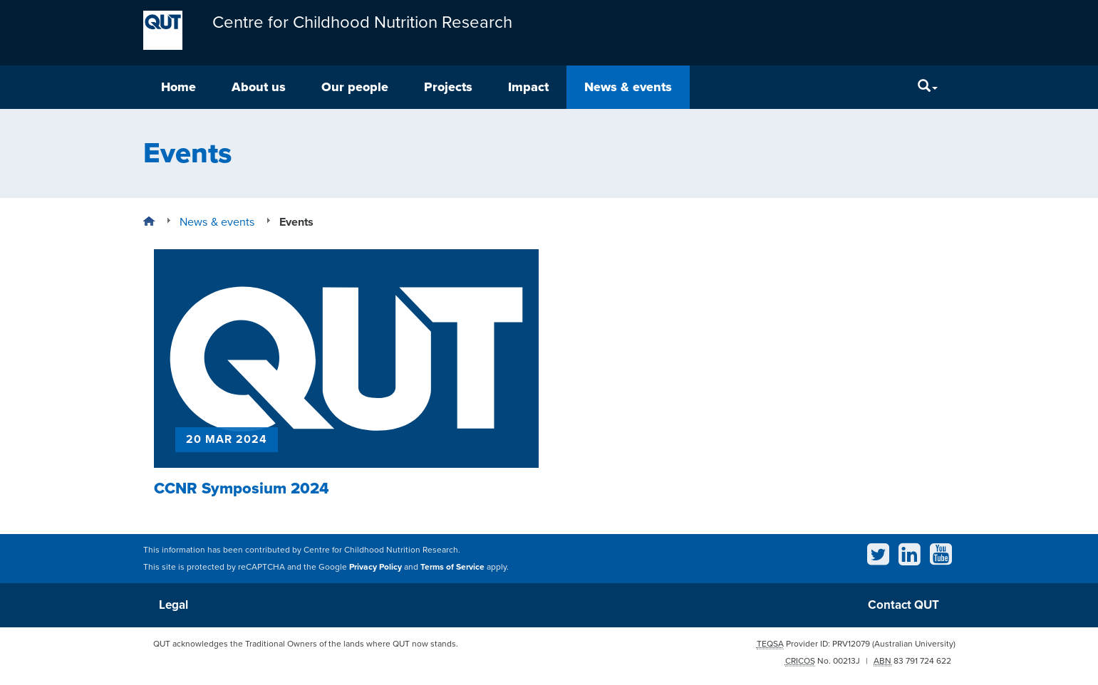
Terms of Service (452, 567)
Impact (528, 87)
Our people (354, 87)
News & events (628, 87)
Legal (173, 604)
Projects (448, 87)
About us (259, 87)
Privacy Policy (375, 567)
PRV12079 (851, 644)
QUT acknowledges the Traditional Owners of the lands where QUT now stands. (305, 644)
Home (178, 87)
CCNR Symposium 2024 (241, 488)
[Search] (927, 87)
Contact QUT (903, 604)
